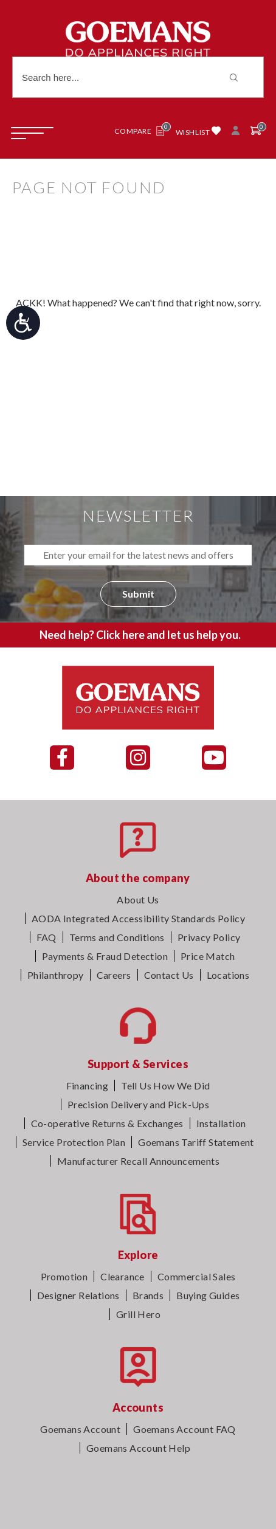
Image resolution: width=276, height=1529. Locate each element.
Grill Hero (138, 1314)
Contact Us (169, 975)
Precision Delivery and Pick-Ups (138, 1104)
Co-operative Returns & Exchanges (107, 1123)
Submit (138, 593)
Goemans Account (80, 1429)
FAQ (46, 937)
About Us (138, 899)
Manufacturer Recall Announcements (138, 1161)
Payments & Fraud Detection (105, 956)
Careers (114, 975)
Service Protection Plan (73, 1142)
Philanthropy (55, 975)
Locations (228, 975)
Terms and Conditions (117, 937)
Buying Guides (208, 1295)
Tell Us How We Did (165, 1085)
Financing (87, 1085)
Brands (148, 1295)
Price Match (208, 956)
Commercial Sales (196, 1276)
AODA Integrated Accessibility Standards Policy (138, 918)
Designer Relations (78, 1295)
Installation (221, 1123)
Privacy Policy (209, 937)
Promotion (64, 1276)
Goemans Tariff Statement (196, 1142)
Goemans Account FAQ (184, 1429)
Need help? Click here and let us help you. (140, 634)
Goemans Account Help (138, 1448)
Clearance (122, 1276)
